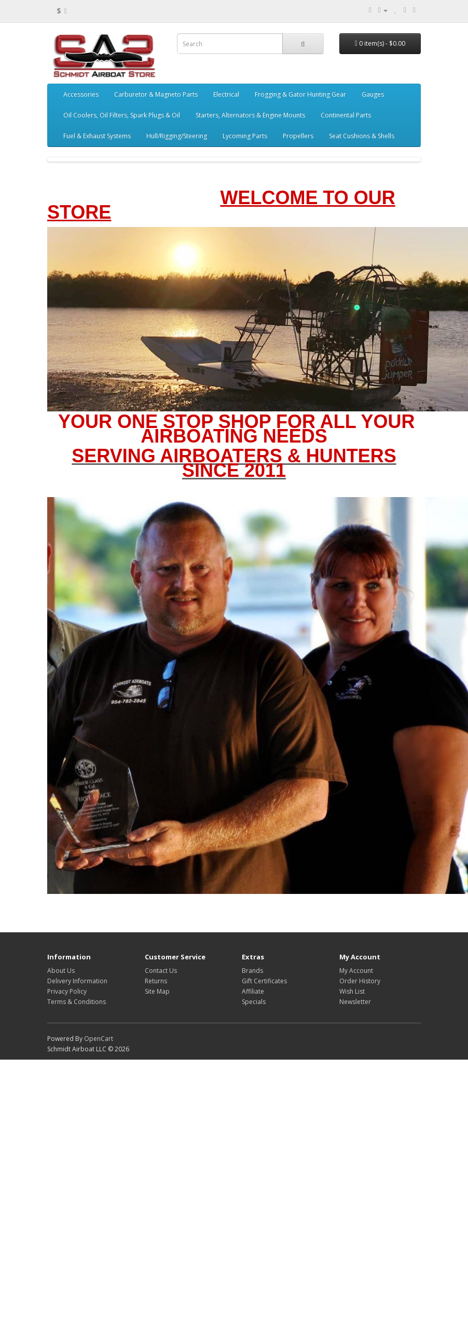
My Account (356, 970)
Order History (359, 981)
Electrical (226, 94)
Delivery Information (77, 981)
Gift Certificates (264, 981)
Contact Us (161, 970)
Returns (156, 981)
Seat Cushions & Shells (361, 135)
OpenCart (98, 1038)
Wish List (352, 991)
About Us (61, 970)
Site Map (157, 991)
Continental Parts (346, 115)
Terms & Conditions (76, 1001)
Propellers (298, 135)
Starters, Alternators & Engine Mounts (250, 115)
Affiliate (253, 991)
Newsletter (355, 1001)
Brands (252, 970)
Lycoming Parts (245, 135)
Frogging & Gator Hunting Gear (300, 94)
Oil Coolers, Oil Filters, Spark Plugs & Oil (121, 115)
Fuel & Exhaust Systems (97, 135)
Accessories (81, 94)
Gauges (373, 94)
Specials (254, 1001)
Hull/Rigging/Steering (176, 135)
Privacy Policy (67, 991)
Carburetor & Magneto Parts (156, 94)
